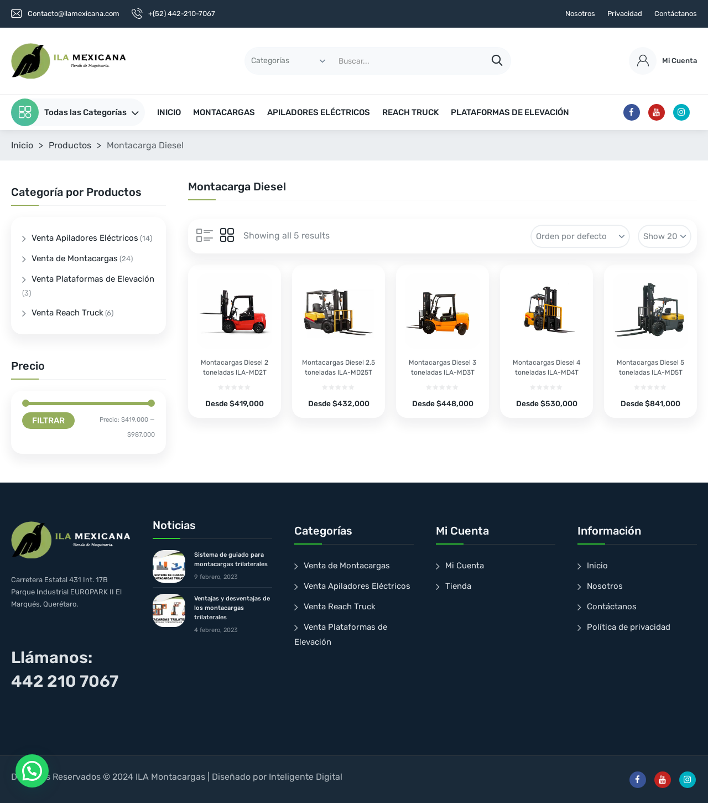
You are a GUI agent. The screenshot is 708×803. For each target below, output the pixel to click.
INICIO (169, 112)
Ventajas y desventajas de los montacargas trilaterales (232, 608)
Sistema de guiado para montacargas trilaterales (231, 559)
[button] (32, 771)
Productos (70, 145)
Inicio (22, 145)
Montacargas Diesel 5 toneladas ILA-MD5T (650, 367)
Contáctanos (675, 13)
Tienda (458, 586)
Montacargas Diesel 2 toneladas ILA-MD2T (234, 367)
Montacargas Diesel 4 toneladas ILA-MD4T (546, 367)
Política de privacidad (628, 627)
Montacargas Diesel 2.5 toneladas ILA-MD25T (338, 367)
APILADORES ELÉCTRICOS (318, 112)
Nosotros (580, 13)
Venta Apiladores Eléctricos (85, 238)
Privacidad (624, 13)
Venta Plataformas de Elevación (93, 279)
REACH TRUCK (410, 112)
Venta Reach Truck (67, 313)
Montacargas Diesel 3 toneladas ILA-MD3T (442, 367)
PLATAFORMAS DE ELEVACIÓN (510, 112)
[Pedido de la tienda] (580, 236)
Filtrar (48, 421)
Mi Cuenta (464, 566)
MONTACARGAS (224, 112)
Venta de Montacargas (75, 258)
